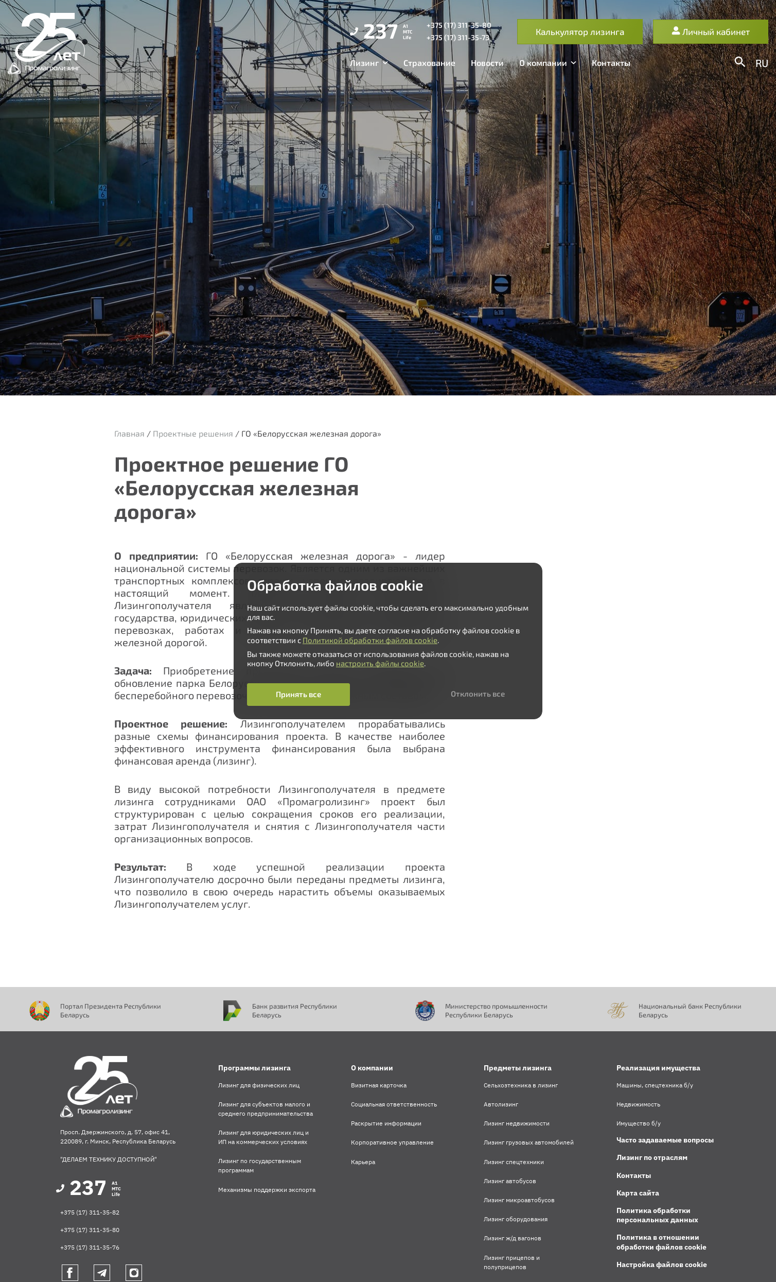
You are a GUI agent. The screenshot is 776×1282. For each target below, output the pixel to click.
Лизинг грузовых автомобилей (529, 1142)
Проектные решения (193, 433)
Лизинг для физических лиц (258, 1085)
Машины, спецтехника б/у (654, 1085)
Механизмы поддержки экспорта (266, 1189)
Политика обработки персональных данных (657, 1215)
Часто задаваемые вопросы (665, 1140)
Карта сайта (637, 1193)
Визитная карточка (379, 1085)
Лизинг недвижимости (517, 1123)
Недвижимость (638, 1104)
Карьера (363, 1162)
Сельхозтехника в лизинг (521, 1085)
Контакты (611, 62)
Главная (129, 433)
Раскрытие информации (386, 1123)
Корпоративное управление (392, 1142)
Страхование (429, 62)
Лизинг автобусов (510, 1181)
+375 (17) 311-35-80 (89, 1230)
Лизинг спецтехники (514, 1162)
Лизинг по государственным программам (259, 1165)
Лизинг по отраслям (651, 1157)
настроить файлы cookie (380, 663)
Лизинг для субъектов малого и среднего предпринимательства (265, 1108)
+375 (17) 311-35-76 (89, 1247)
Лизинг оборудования (516, 1219)
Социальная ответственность (394, 1104)
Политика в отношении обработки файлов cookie (661, 1242)
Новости (487, 62)
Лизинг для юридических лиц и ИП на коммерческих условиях (263, 1137)
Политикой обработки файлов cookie (370, 640)
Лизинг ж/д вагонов (512, 1238)
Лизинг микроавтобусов (519, 1200)
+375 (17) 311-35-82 (89, 1212)
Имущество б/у (638, 1123)
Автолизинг (501, 1104)
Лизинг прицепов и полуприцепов (512, 1262)
